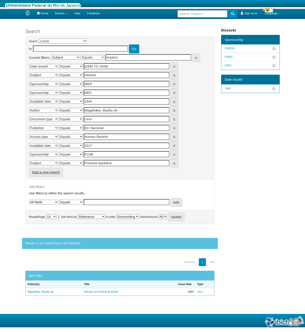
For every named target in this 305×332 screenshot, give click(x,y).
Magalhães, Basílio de (40, 291)
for (30, 48)
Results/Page (37, 217)
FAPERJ (230, 48)
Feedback (93, 13)
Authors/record (149, 217)
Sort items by (69, 217)
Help (77, 13)
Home (42, 13)
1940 (228, 88)
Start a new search (46, 172)
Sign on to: (251, 13)
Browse (61, 13)
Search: (33, 41)
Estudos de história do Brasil (101, 291)
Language (272, 13)
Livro (200, 291)
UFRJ (228, 65)
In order (110, 217)
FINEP (228, 57)
